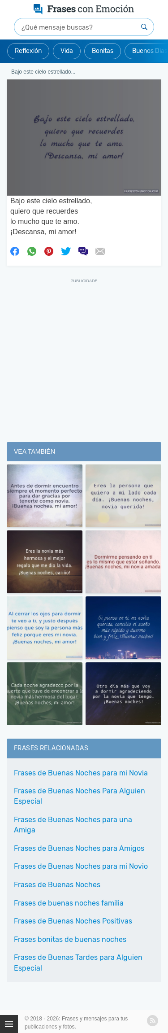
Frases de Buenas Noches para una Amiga (73, 824)
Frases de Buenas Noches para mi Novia (81, 773)
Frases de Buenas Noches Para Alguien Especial (79, 796)
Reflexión (28, 51)
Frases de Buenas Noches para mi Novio (81, 866)
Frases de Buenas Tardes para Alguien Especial (78, 962)
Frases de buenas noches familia (69, 903)
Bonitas (102, 51)
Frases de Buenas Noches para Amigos (79, 848)
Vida (66, 51)
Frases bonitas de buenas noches (70, 939)
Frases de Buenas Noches (57, 884)
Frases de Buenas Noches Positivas (73, 921)
